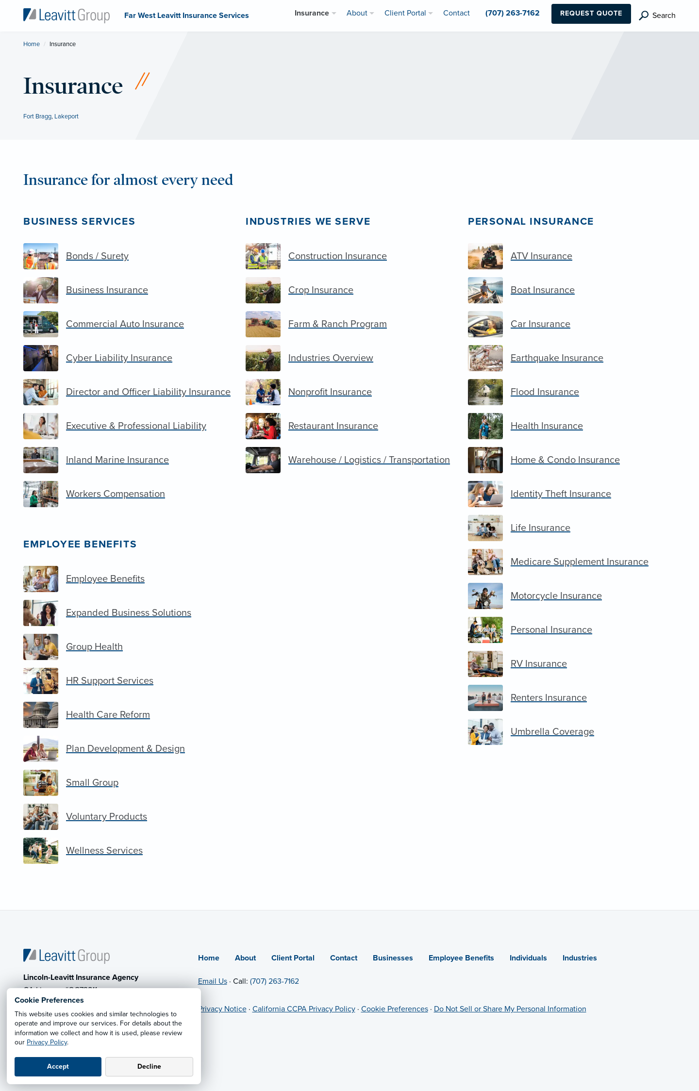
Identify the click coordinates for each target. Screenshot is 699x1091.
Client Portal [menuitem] (405, 13)
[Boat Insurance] (572, 290)
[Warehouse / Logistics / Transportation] (349, 460)
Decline (149, 1066)
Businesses (393, 958)
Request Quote (591, 13)
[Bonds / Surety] (127, 256)
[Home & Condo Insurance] (572, 460)
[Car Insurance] (572, 324)
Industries (580, 958)
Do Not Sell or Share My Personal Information (510, 1009)
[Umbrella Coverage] (572, 732)
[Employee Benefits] (127, 579)
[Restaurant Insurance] (349, 426)
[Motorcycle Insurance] (572, 596)
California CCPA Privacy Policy (303, 1009)
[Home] (66, 956)
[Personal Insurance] (572, 630)
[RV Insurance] (572, 664)
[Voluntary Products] (127, 817)
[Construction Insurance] (349, 256)
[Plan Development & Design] (127, 749)
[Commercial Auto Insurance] (127, 324)
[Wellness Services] (127, 851)
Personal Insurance (531, 221)
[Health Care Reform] (127, 715)
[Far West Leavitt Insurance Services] (66, 15)
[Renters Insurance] (572, 698)
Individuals (528, 958)
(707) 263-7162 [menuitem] (512, 13)
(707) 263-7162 (274, 981)
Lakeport (66, 116)
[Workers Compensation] (127, 494)
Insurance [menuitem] (312, 13)
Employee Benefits (80, 544)
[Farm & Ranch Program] (349, 324)
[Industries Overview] (349, 358)
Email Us (212, 981)
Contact (343, 958)
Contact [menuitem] (456, 13)
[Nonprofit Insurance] (349, 392)
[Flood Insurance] (572, 392)
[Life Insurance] (572, 528)
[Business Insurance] (127, 290)
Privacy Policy (47, 1042)
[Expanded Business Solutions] (127, 613)
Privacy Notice (222, 1009)
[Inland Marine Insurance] (127, 460)
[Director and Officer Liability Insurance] (127, 392)
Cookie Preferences (394, 1009)
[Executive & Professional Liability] (127, 426)
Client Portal (293, 958)
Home (31, 44)
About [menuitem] (357, 13)
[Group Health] (127, 647)
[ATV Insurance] (572, 256)
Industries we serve (308, 221)
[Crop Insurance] (349, 290)
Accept (58, 1066)
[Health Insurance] (572, 426)
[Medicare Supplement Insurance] (572, 562)
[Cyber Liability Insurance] (127, 358)
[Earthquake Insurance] (572, 358)
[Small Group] (127, 783)
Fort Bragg (37, 116)
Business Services (79, 221)
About (245, 958)
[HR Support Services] (127, 681)
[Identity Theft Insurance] (572, 494)
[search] (657, 16)
